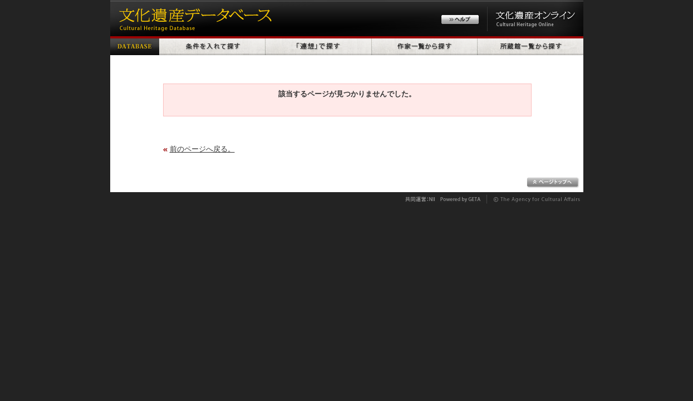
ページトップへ (553, 182)
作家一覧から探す (425, 45)
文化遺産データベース (193, 18)
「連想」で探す (319, 45)
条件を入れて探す (212, 45)
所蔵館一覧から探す (530, 45)
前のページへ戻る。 (202, 149)
